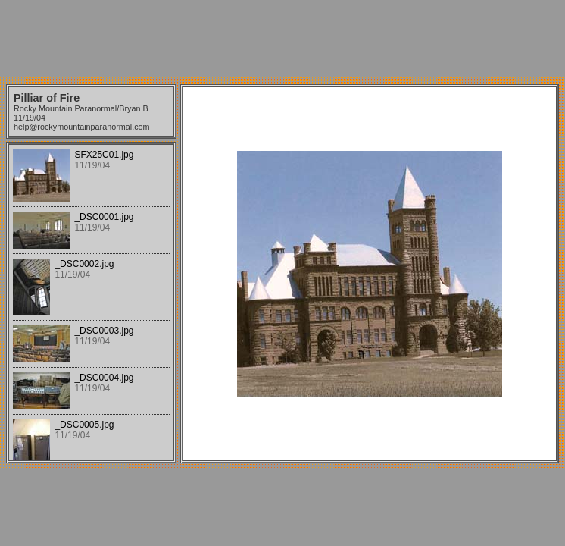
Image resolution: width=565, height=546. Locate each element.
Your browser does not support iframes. (91, 302)
